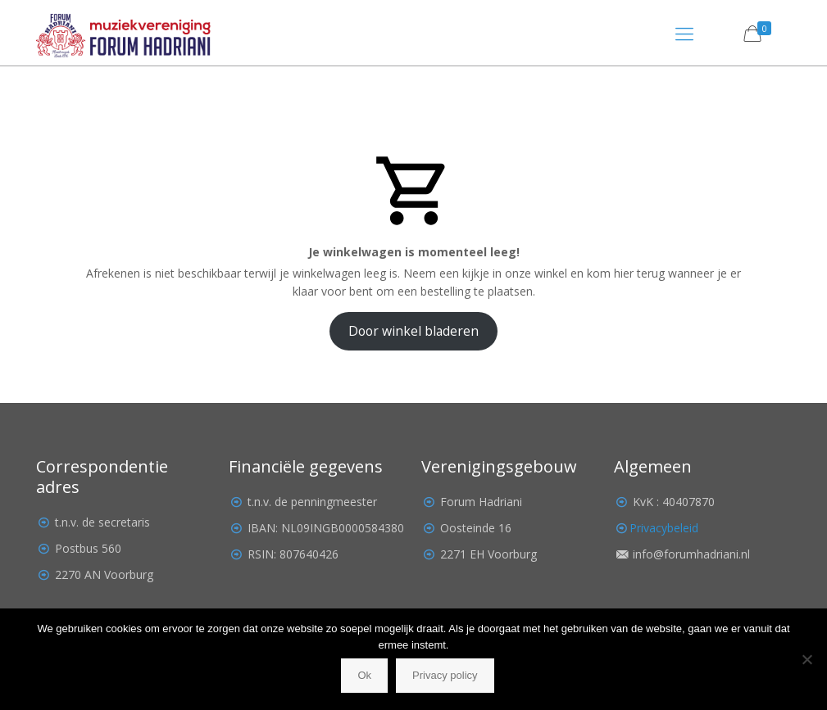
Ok (364, 675)
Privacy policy (444, 675)
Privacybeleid (663, 528)
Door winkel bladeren (413, 331)
